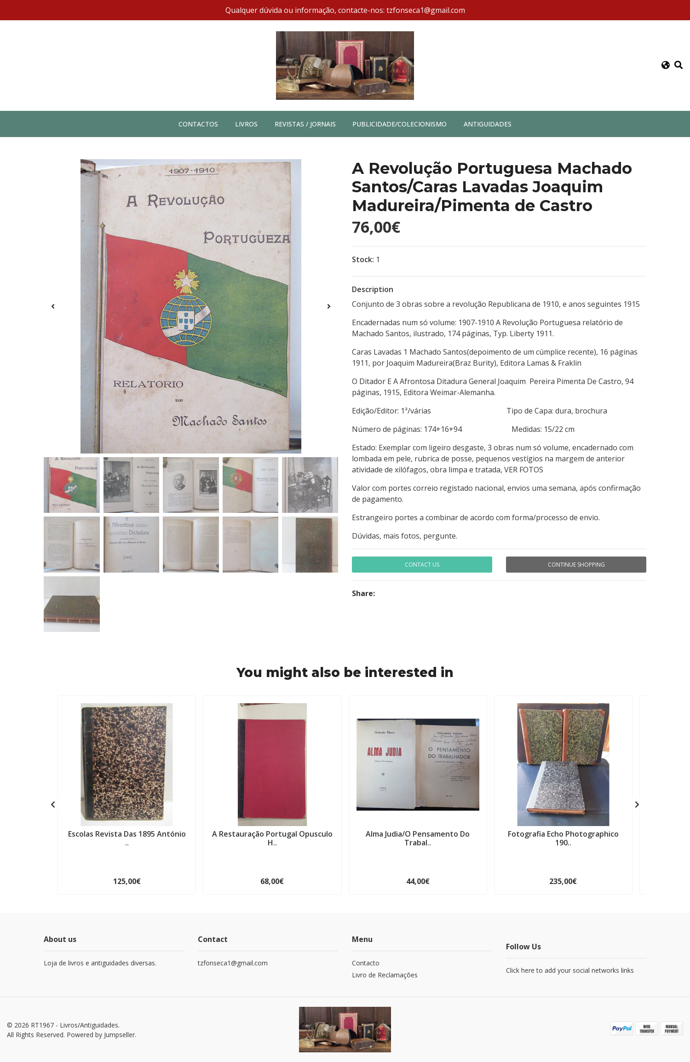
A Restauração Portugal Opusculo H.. (272, 838)
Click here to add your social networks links (570, 970)
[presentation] (53, 306)
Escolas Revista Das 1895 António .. (127, 838)
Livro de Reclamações (385, 974)
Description (372, 289)
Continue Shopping (576, 564)
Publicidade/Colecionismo (399, 124)
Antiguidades (488, 124)
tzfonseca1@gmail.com (233, 963)
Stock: (363, 259)
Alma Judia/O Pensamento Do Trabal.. (418, 838)
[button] (665, 65)
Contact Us (422, 564)
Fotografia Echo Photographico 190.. (563, 838)
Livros (246, 124)
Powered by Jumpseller (101, 1034)
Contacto (366, 963)
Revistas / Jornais (305, 124)
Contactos (198, 124)
